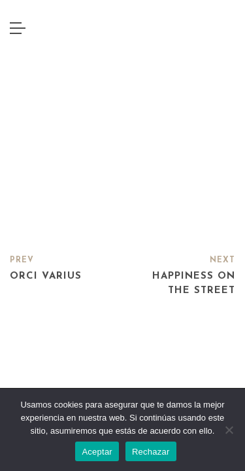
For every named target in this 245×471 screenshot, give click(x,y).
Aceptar (97, 452)
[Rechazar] (228, 429)
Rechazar (151, 452)
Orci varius (46, 276)
